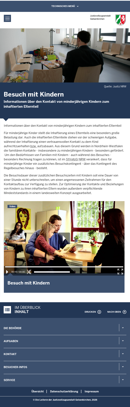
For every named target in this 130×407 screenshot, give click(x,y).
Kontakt (10, 354)
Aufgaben (11, 341)
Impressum (92, 391)
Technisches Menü (63, 6)
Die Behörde (13, 328)
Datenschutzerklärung (64, 391)
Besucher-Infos (15, 367)
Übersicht (37, 391)
